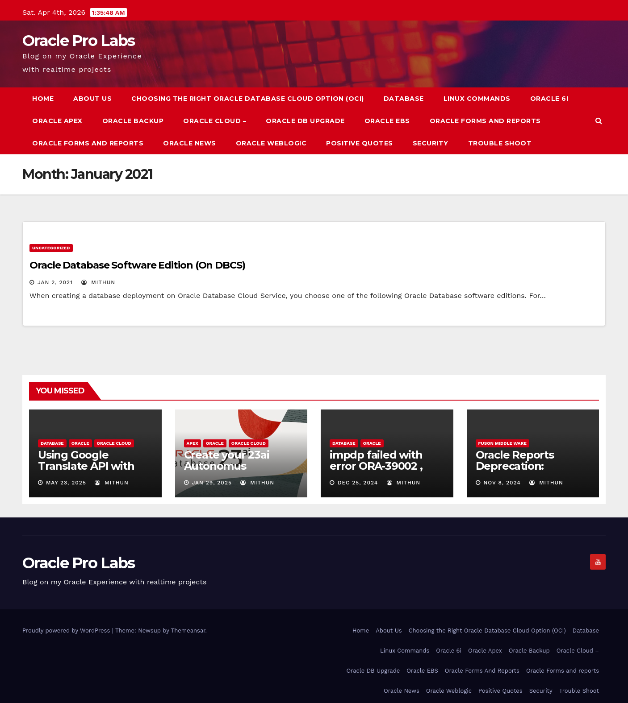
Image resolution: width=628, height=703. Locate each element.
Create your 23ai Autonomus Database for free (230, 466)
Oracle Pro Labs (78, 40)
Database (404, 99)
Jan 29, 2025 (212, 483)
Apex (192, 443)
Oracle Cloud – (214, 121)
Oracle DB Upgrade (305, 121)
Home (43, 99)
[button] (598, 120)
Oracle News (189, 143)
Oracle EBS (387, 121)
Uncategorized (51, 247)
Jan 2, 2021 (55, 282)
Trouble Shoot (500, 143)
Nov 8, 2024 (501, 483)
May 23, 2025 (66, 483)
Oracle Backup (133, 121)
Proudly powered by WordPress (67, 630)
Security (430, 143)
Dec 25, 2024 (358, 483)
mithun (98, 282)
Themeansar (188, 630)
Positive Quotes (359, 143)
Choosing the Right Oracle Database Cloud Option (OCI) (247, 99)
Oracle (80, 443)
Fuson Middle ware (502, 443)
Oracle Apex (57, 121)
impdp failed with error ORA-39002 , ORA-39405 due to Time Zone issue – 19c (386, 471)
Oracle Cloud (114, 443)
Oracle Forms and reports (87, 143)
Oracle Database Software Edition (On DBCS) (137, 265)
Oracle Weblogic (271, 143)
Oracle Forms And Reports (485, 121)
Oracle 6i (549, 99)
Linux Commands (477, 99)
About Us (92, 99)
